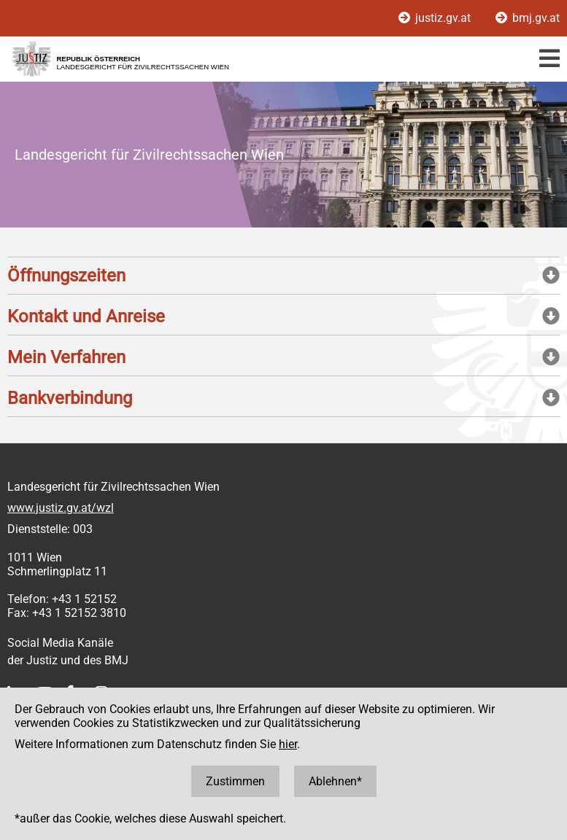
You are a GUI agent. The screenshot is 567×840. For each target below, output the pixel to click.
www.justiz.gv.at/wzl (60, 508)
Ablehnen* (335, 781)
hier (288, 744)
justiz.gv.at (436, 18)
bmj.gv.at (527, 18)
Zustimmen (235, 781)
